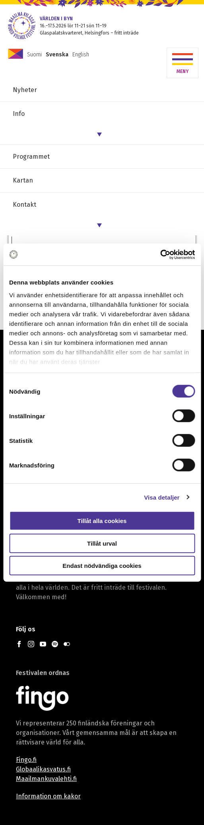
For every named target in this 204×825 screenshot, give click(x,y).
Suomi (34, 54)
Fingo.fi (26, 759)
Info (19, 113)
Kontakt (24, 204)
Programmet (31, 156)
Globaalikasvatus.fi (43, 769)
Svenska (57, 54)
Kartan (23, 180)
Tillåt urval (102, 543)
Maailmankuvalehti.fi (46, 779)
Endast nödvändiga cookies (101, 565)
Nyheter (25, 90)
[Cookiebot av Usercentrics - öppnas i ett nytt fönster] (160, 254)
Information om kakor (48, 796)
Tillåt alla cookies (102, 520)
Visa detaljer (161, 497)
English (80, 54)
